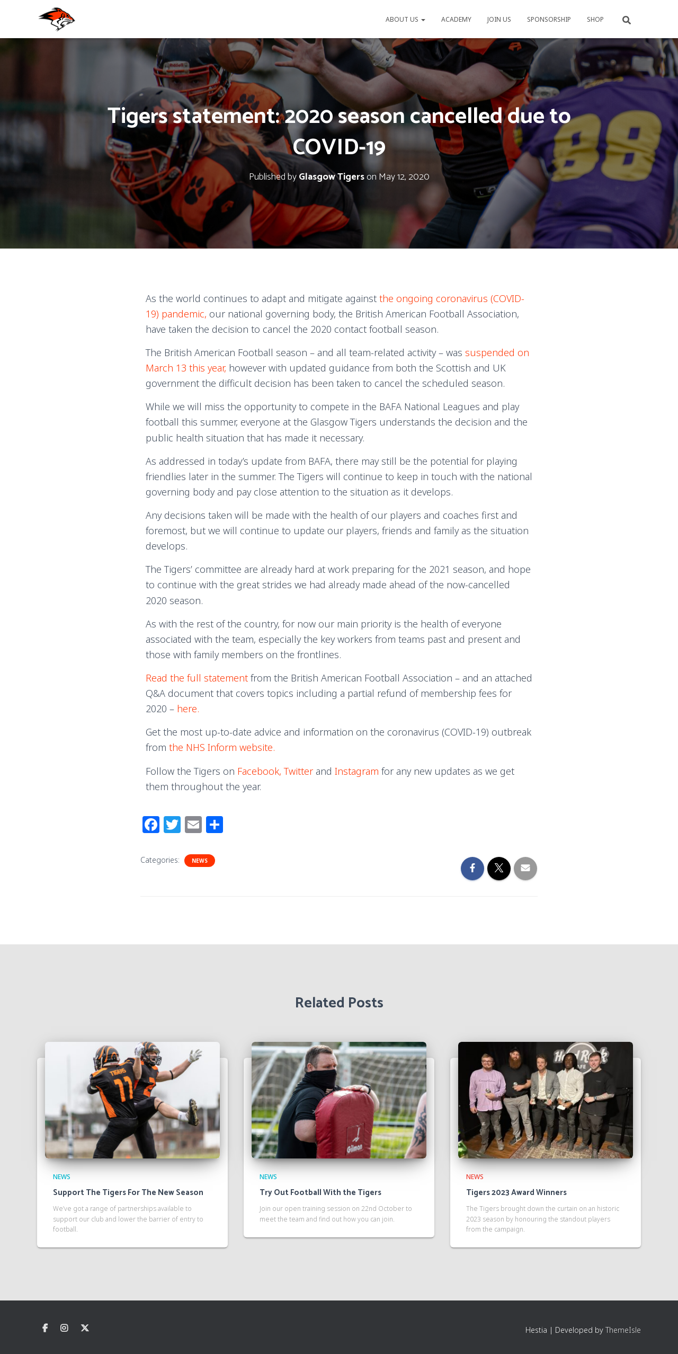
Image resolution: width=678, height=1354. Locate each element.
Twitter (298, 771)
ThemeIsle (623, 1330)
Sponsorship (549, 19)
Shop (595, 19)
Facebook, (259, 771)
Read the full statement (197, 677)
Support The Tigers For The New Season (128, 1192)
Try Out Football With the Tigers (320, 1192)
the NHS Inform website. (222, 747)
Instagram (357, 771)
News (200, 860)
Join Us (499, 19)
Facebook (45, 1328)
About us (405, 19)
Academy (456, 19)
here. (189, 708)
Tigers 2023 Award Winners (516, 1192)
